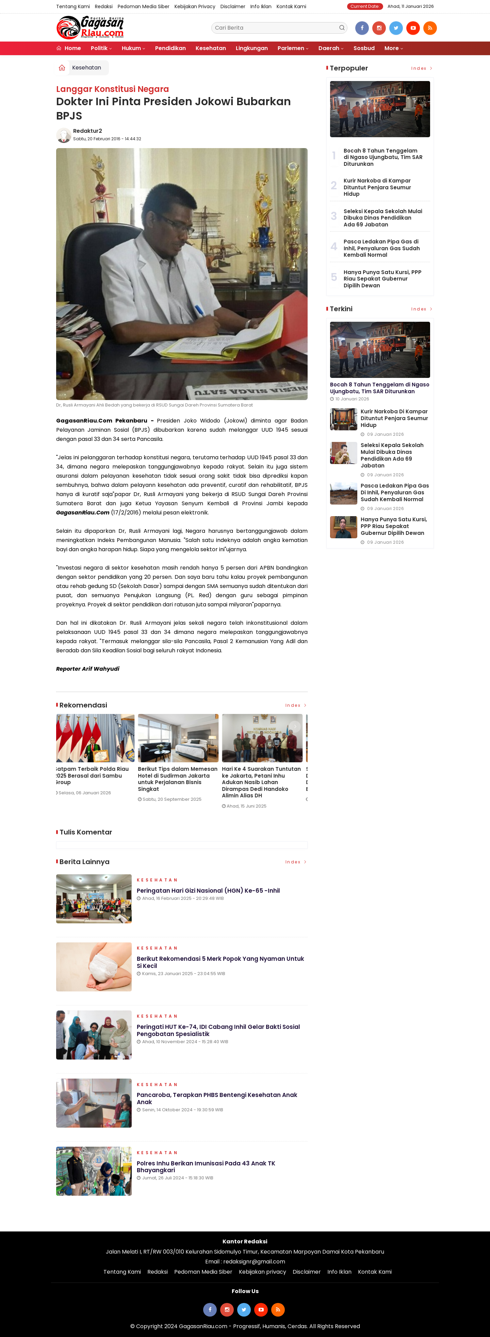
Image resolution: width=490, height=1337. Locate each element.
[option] (98, 757)
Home (68, 48)
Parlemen (291, 48)
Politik (99, 48)
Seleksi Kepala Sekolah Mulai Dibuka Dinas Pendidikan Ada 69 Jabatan (383, 218)
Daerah (328, 48)
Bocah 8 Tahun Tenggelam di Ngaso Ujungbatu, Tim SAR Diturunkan (383, 157)
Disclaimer (232, 6)
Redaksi (104, 6)
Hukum (131, 48)
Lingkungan (252, 48)
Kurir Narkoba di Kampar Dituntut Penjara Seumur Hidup (377, 187)
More (392, 48)
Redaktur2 (87, 131)
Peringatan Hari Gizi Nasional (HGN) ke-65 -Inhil (208, 891)
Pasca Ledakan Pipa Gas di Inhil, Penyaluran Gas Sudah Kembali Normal (382, 248)
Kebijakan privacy (195, 6)
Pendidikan (170, 48)
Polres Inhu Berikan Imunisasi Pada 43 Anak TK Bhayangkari (206, 1166)
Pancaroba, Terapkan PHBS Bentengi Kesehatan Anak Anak (217, 1098)
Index (296, 705)
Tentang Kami (73, 6)
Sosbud (364, 48)
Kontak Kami (291, 6)
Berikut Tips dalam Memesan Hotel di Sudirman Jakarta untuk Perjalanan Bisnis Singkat (180, 779)
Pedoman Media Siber (143, 6)
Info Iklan (261, 6)
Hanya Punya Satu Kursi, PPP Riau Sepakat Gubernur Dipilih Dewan (383, 279)
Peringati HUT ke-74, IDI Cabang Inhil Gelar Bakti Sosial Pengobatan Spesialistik (218, 1030)
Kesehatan (211, 48)
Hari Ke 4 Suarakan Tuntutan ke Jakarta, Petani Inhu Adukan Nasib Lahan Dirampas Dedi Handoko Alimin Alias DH (263, 782)
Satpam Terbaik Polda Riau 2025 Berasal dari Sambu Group (93, 776)
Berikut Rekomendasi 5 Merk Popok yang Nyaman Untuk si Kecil (220, 962)
